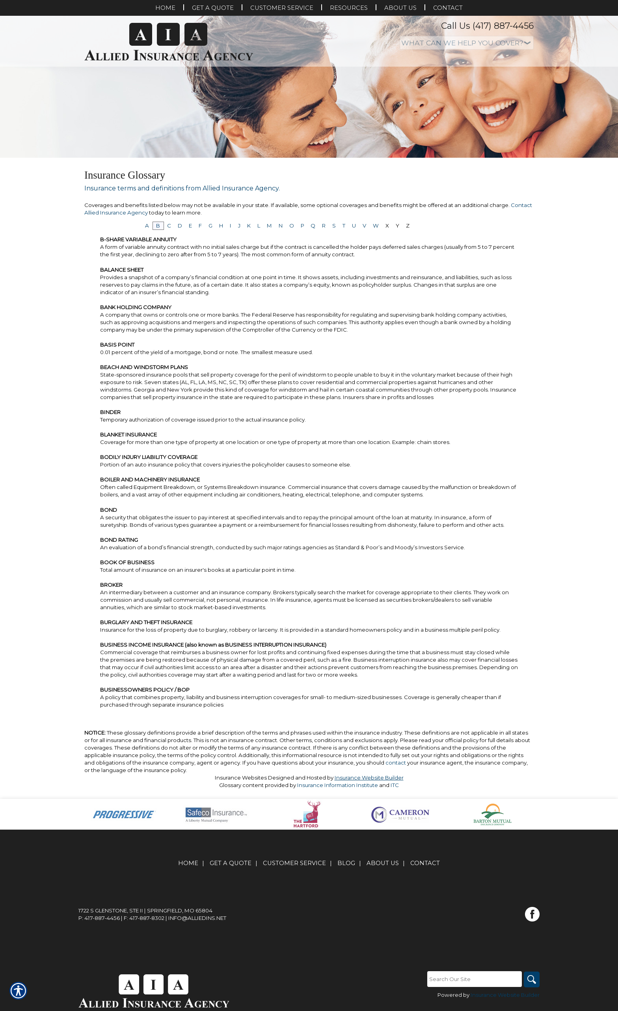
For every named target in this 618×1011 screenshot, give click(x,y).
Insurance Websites (241, 777)
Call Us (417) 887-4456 (487, 26)
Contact (425, 863)
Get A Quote (230, 863)
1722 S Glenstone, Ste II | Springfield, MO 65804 (145, 910)
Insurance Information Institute (337, 785)
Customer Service (294, 863)
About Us (383, 863)
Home (188, 863)
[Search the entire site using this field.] (474, 979)
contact (395, 762)
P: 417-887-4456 (99, 918)
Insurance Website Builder (369, 777)
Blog (346, 863)
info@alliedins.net (197, 918)
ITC (395, 785)
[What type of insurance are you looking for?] (467, 43)
